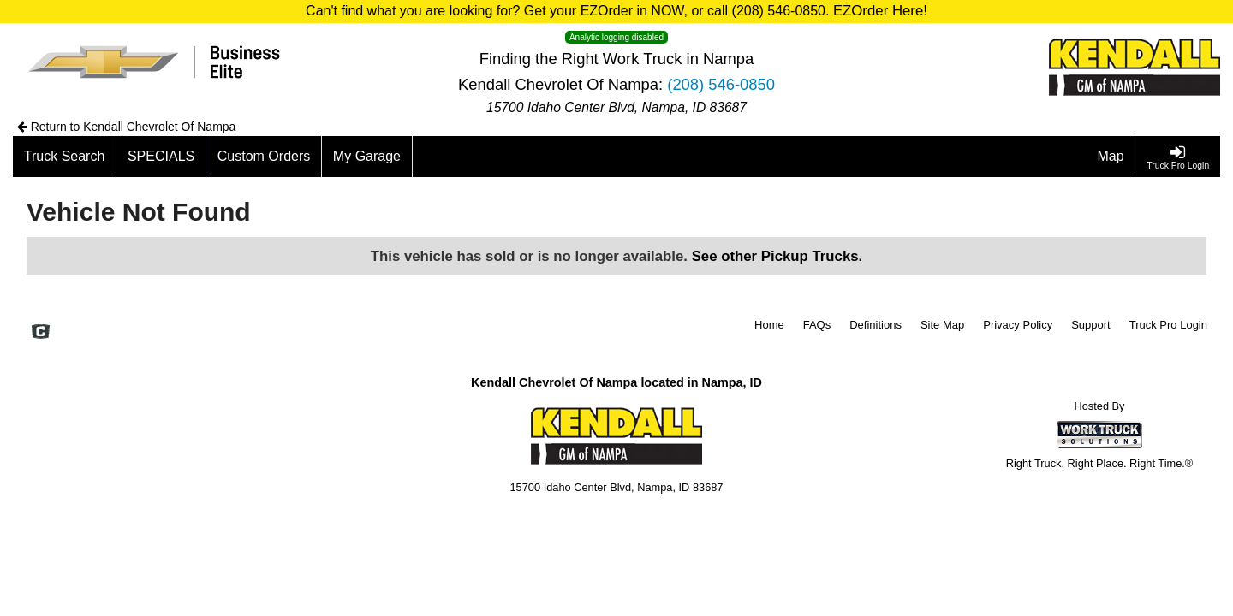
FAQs (817, 324)
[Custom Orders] (264, 156)
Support (1091, 324)
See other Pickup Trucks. (777, 256)
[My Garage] (367, 156)
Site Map (942, 324)
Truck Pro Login (1168, 324)
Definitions (875, 324)
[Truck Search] (64, 156)
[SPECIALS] (161, 156)
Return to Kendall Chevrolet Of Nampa (126, 126)
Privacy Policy (1017, 324)
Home (769, 324)
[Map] (1111, 156)
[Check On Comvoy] (41, 333)
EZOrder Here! (880, 11)
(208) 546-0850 (721, 84)
